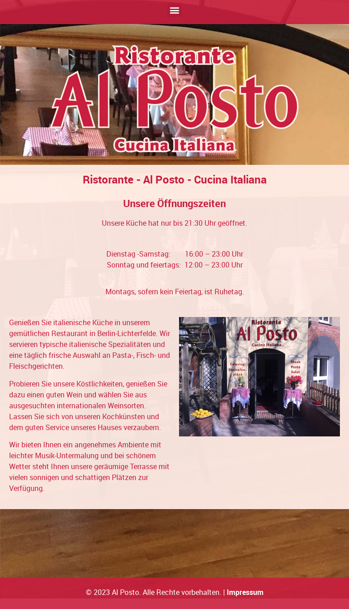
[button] (174, 9)
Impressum (245, 592)
